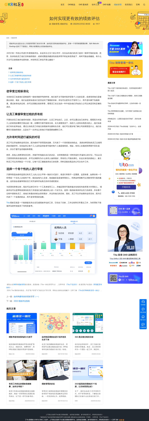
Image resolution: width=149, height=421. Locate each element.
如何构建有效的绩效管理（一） (27, 296)
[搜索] (144, 4)
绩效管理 (118, 4)
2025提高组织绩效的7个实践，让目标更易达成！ (86, 385)
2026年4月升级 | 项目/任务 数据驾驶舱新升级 (124, 139)
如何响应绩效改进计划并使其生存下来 (54, 338)
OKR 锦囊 (107, 4)
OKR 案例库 (83, 4)
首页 (62, 4)
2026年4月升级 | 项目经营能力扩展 (120, 134)
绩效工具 (11, 354)
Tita (8, 203)
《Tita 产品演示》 (71, 284)
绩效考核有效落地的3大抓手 (20, 337)
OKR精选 (71, 4)
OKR (14, 284)
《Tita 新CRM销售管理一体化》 (89, 290)
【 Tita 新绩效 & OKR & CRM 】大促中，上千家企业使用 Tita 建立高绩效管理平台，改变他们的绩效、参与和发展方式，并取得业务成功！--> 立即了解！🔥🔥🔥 (74, 420)
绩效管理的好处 (48, 384)
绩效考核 (11, 401)
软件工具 (95, 4)
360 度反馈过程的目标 (84, 337)
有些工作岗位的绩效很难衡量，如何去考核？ (20, 385)
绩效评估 (64, 24)
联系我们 (128, 4)
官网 (138, 4)
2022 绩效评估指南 (22, 301)
